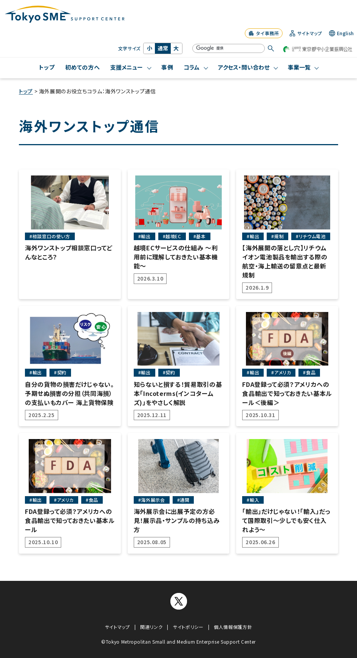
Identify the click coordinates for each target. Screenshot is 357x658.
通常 (163, 48)
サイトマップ (305, 33)
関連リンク (151, 627)
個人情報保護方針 (233, 627)
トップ (47, 67)
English (341, 33)
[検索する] (271, 48)
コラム (191, 67)
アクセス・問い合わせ (243, 67)
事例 (167, 67)
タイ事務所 (263, 33)
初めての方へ (82, 67)
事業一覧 (299, 67)
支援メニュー (126, 67)
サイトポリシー (188, 627)
